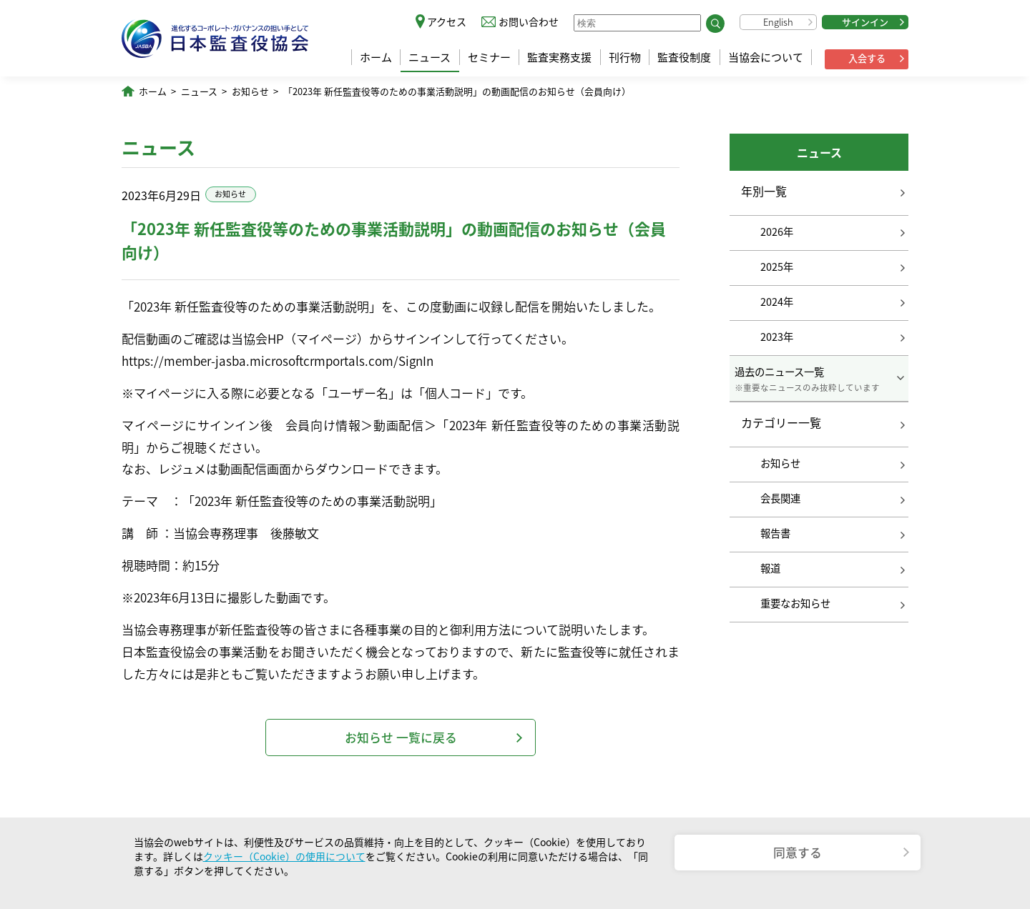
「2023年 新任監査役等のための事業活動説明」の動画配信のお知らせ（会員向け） (457, 91)
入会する (867, 58)
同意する (797, 852)
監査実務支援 (559, 57)
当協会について (765, 57)
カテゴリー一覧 (781, 423)
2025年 (776, 266)
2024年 (776, 301)
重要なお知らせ (795, 603)
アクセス (446, 21)
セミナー (489, 57)
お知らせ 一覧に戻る (401, 737)
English (778, 22)
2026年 (776, 231)
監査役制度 (684, 57)
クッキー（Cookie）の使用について (284, 856)
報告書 (775, 533)
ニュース (429, 57)
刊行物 (625, 57)
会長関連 (780, 498)
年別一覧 (764, 190)
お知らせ (250, 91)
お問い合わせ (529, 21)
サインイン (865, 22)
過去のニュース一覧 (819, 379)
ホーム (376, 57)
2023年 (776, 336)
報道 (770, 568)
